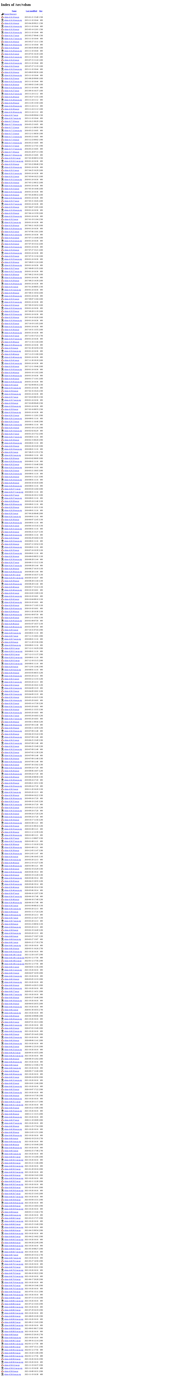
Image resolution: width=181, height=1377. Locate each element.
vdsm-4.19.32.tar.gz (11, 305)
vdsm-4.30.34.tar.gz (11, 820)
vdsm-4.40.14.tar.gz (11, 979)
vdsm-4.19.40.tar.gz (11, 354)
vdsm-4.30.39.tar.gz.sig (13, 854)
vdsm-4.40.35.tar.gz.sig (13, 1111)
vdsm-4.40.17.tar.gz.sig (13, 994)
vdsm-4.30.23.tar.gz (11, 752)
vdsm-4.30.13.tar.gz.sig (13, 694)
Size (40, 11)
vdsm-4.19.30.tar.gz (11, 293)
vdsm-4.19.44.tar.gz (11, 373)
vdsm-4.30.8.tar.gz (11, 924)
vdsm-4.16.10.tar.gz (11, 17)
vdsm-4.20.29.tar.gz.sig (13, 510)
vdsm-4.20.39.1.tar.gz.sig (13, 578)
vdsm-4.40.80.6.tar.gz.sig (13, 1331)
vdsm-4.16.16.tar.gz (11, 29)
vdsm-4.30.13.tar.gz (11, 691)
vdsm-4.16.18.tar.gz (11, 42)
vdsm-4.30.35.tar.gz (11, 826)
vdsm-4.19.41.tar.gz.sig (13, 363)
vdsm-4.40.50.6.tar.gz (12, 1187)
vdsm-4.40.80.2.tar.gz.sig (13, 1307)
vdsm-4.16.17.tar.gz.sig (13, 39)
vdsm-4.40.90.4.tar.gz (12, 1359)
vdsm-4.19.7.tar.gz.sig (12, 400)
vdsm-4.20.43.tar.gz (11, 605)
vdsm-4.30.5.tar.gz (11, 906)
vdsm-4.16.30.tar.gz (11, 109)
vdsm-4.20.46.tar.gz (11, 624)
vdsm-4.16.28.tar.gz (11, 97)
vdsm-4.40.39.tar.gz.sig (13, 1135)
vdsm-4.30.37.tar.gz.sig (13, 841)
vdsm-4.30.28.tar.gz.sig (13, 780)
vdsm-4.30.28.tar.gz (11, 777)
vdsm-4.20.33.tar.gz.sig (13, 541)
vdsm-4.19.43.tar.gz (11, 366)
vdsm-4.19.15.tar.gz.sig (13, 192)
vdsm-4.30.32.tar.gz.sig (13, 811)
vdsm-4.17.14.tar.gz (11, 140)
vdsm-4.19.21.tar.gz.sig (13, 235)
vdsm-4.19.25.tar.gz (11, 256)
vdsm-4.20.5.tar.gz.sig (12, 633)
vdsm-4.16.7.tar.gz (11, 115)
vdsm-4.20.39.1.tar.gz (12, 575)
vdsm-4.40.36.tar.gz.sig (13, 1117)
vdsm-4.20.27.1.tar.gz (12, 489)
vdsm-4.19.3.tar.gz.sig (12, 290)
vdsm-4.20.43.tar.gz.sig (13, 608)
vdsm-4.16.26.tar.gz (11, 85)
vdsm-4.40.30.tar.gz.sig (13, 1074)
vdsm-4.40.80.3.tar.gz (12, 1310)
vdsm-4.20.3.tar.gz (11, 513)
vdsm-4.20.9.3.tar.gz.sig (13, 664)
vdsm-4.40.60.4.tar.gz (12, 1230)
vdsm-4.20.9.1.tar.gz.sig (13, 651)
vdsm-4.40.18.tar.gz (11, 998)
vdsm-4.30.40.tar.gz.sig (13, 866)
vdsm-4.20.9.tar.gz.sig (12, 670)
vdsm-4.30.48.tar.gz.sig (13, 903)
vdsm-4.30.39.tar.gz (11, 850)
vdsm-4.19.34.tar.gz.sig (13, 320)
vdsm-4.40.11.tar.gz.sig (13, 970)
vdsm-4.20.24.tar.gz (11, 477)
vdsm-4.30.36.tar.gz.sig (13, 835)
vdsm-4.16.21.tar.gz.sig (13, 57)
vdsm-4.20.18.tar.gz (11, 440)
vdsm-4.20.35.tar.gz (11, 550)
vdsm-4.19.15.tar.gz (11, 189)
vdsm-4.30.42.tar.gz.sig (13, 872)
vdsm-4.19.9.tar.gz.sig (12, 412)
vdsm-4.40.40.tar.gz (11, 1145)
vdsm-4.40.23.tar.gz (11, 1034)
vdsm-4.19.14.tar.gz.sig (13, 186)
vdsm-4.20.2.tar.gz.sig (12, 455)
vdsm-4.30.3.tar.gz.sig (12, 792)
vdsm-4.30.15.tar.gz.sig (13, 706)
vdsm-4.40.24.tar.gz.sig (13, 1043)
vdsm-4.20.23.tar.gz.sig (13, 474)
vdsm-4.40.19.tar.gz (11, 1004)
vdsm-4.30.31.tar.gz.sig (13, 805)
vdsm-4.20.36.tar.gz (11, 556)
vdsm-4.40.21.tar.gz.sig (13, 1025)
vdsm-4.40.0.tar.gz (11, 936)
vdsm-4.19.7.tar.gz (11, 397)
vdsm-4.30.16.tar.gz (11, 710)
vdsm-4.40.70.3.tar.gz (12, 1273)
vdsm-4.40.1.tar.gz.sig (12, 945)
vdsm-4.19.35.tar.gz (11, 324)
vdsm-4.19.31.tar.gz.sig (13, 302)
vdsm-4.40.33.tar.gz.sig (13, 1092)
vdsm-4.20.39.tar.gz (11, 581)
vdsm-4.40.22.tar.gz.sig (13, 1031)
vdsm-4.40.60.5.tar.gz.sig (13, 1240)
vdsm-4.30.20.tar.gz (11, 734)
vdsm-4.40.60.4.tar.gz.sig (13, 1233)
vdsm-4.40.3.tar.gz (11, 1065)
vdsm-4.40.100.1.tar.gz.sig (14, 958)
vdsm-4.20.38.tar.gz (11, 569)
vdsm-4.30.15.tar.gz (11, 703)
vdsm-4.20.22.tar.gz (11, 464)
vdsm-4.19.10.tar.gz (11, 164)
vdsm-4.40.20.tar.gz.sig (13, 1019)
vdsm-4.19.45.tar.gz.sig (13, 382)
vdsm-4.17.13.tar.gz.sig (13, 137)
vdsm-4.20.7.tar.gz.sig (12, 639)
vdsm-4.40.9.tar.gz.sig (12, 1338)
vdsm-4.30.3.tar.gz (11, 789)
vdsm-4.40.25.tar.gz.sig (13, 1050)
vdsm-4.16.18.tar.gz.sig (13, 45)
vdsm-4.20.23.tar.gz (11, 471)
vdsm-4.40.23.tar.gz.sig (13, 1037)
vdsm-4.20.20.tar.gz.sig (13, 461)
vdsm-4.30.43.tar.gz (11, 875)
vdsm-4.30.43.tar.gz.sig (13, 878)
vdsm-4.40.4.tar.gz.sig (12, 1142)
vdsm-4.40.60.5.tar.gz (12, 1236)
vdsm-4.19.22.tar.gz (11, 238)
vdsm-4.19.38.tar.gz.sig (13, 345)
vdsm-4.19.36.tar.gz (11, 330)
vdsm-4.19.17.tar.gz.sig (13, 204)
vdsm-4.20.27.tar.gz (11, 495)
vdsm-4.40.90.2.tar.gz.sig (13, 1350)
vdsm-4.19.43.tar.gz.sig (13, 369)
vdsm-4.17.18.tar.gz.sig (13, 155)
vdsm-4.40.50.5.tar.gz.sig (13, 1184)
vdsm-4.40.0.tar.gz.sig (12, 939)
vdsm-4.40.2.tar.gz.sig (12, 1013)
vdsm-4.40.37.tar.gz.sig (13, 1123)
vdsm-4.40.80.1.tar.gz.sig (13, 1301)
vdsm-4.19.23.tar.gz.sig (13, 247)
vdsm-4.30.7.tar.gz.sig (12, 921)
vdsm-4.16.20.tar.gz (11, 48)
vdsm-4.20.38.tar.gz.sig (13, 572)
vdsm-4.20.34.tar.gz (11, 544)
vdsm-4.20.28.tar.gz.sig (13, 504)
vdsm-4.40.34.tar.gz (11, 1096)
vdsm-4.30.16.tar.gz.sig (13, 713)
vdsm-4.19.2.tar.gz (11, 219)
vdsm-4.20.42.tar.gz (11, 599)
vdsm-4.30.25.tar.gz (11, 765)
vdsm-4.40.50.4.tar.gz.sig (13, 1178)
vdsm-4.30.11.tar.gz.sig (13, 682)
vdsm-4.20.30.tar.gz (11, 520)
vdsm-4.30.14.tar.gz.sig (13, 700)
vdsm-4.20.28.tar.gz (11, 501)
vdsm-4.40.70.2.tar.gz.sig (13, 1270)
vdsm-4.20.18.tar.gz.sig (13, 443)
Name (14, 11)
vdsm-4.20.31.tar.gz (11, 526)
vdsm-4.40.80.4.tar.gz (12, 1316)
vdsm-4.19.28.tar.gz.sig (13, 278)
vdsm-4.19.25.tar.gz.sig (13, 259)
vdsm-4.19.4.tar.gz (11, 348)
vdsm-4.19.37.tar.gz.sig (13, 339)
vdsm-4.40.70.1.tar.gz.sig (13, 1264)
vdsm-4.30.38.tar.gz (11, 844)
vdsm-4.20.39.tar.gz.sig (13, 584)
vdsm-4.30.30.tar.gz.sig (13, 798)
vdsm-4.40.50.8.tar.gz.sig (13, 1203)
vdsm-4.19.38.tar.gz (11, 342)
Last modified (31, 11)
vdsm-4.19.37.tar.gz (11, 336)
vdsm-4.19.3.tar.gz (11, 287)
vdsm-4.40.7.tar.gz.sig (12, 1258)
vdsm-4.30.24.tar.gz (11, 759)
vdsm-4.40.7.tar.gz (11, 1255)
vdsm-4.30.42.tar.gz (11, 869)
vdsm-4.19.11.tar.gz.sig (13, 173)
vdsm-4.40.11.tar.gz (11, 967)
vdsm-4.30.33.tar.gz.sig (13, 817)
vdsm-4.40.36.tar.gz (11, 1114)
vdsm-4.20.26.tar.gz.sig (13, 486)
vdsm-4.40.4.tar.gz (11, 1138)
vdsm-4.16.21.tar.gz (11, 54)
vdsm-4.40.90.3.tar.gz (12, 1353)
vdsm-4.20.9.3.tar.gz (12, 661)
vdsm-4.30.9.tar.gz (11, 930)
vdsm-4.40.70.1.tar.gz (12, 1261)
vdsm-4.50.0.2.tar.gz (12, 1365)
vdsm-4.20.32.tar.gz (11, 532)
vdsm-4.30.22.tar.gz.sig (13, 749)
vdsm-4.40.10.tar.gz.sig (13, 952)
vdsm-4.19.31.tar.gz (11, 299)
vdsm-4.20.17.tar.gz (11, 434)
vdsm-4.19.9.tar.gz (11, 409)
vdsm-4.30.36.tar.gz (11, 832)
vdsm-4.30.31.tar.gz (11, 801)
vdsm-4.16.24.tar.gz (11, 72)
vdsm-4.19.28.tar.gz (11, 274)
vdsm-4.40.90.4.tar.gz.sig (13, 1362)
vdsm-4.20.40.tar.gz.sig (13, 590)
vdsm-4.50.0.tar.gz (11, 1371)
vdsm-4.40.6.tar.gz (11, 1212)
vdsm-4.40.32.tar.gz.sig (13, 1086)
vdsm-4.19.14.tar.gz (11, 183)
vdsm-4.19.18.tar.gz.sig (13, 210)
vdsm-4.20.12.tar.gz (11, 415)
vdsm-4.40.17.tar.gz (11, 991)
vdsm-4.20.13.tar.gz (11, 422)
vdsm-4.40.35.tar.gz (11, 1108)
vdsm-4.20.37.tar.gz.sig (13, 566)
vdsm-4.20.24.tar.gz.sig (13, 480)
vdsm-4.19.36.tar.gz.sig (13, 333)
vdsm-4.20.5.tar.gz (11, 630)
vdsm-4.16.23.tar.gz (11, 66)
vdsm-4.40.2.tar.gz (11, 1010)
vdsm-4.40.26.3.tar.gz (12, 1053)
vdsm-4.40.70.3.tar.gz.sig (13, 1276)
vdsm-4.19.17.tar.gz (11, 201)
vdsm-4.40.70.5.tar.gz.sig (13, 1289)
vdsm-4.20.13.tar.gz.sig (13, 425)
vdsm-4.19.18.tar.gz (11, 207)
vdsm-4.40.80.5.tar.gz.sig (13, 1325)
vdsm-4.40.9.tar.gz (11, 1335)
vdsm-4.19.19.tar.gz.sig (13, 216)
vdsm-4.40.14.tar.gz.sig (13, 982)
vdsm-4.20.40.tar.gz (11, 587)
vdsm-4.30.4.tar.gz (11, 857)
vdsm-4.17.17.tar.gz (11, 146)
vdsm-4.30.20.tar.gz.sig (13, 737)
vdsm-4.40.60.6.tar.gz (12, 1243)
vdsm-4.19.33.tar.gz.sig (13, 314)
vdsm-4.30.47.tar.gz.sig (13, 896)
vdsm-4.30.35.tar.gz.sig (13, 829)
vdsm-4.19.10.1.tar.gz (12, 158)
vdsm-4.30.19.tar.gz (11, 728)
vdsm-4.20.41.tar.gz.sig (13, 596)
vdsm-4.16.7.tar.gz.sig (12, 118)
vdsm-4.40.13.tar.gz (11, 973)
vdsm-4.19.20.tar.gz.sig (13, 229)
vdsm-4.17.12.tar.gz (11, 127)
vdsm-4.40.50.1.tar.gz (12, 1157)
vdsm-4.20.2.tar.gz (11, 452)
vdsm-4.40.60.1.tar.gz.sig (13, 1221)
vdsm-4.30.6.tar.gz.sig (12, 915)
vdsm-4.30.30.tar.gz (11, 795)
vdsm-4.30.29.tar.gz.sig (13, 786)
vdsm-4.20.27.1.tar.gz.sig (13, 492)
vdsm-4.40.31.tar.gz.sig (13, 1080)
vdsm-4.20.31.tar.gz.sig (13, 529)
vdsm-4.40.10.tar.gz (11, 948)
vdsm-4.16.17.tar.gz (11, 36)
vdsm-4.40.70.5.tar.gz (12, 1286)
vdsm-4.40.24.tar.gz (11, 1040)
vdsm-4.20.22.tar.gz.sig (13, 468)
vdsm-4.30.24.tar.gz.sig (13, 762)
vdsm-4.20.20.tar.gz (11, 458)
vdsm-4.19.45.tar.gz (11, 379)
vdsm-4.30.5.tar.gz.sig (12, 909)
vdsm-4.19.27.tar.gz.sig (13, 271)
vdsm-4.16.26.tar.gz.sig (13, 88)
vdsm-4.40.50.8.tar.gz (12, 1200)
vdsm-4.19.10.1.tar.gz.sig (13, 161)
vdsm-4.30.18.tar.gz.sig (13, 725)
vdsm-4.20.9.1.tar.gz (12, 648)
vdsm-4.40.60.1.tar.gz (12, 1218)
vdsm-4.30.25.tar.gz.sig (13, 768)
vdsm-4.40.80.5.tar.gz (12, 1322)
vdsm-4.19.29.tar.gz (11, 281)
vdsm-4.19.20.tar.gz (11, 225)
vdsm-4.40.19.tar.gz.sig (13, 1007)
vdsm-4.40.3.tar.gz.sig (12, 1068)
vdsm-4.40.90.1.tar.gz (12, 1341)
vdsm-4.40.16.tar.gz (11, 985)
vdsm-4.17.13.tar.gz (11, 134)
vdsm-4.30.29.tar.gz (11, 783)
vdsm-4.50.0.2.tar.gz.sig (13, 1368)
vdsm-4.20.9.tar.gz (11, 667)
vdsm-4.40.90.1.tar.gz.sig (13, 1344)
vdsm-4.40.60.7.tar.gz (12, 1249)
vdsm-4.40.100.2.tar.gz (13, 961)
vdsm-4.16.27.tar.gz (11, 91)
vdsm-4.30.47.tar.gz (11, 893)
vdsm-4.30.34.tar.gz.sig (13, 823)
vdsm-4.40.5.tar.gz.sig (12, 1154)
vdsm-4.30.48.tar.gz (11, 899)
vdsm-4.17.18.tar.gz (11, 152)
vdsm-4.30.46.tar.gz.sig (13, 890)
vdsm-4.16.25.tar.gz (11, 78)
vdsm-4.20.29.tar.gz (11, 507)
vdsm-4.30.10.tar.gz (11, 673)
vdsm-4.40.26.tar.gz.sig (13, 1062)
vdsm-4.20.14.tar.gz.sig (13, 431)
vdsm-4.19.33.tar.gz (11, 311)
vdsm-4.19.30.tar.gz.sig (13, 296)
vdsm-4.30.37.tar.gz (11, 838)
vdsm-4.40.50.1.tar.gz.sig (13, 1160)
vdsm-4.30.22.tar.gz (11, 746)
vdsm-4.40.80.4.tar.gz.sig (13, 1319)
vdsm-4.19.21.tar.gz (11, 232)
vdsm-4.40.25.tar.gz (11, 1047)
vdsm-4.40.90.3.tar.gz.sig (13, 1356)
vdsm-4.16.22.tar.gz (11, 60)
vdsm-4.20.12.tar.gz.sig (13, 418)
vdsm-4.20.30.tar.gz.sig (13, 523)
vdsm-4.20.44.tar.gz (11, 611)
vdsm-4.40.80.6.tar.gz (12, 1328)
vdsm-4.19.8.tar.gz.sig (12, 406)
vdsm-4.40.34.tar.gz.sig (13, 1099)
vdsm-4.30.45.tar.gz (11, 881)
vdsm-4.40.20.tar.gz (11, 1016)
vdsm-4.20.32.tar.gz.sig (13, 535)
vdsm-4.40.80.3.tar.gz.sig (13, 1313)
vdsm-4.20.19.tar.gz (11, 446)
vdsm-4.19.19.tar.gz (11, 213)
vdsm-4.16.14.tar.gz (11, 23)
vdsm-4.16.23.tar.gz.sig (13, 69)
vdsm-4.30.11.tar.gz (11, 679)
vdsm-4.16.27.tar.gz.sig (13, 94)
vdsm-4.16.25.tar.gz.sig (13, 81)
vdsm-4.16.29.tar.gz (11, 103)
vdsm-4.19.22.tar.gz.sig (13, 241)
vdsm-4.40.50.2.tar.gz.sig (13, 1166)
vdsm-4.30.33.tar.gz (11, 814)
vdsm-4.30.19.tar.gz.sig (13, 731)
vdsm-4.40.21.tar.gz (11, 1022)
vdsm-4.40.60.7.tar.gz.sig (13, 1252)
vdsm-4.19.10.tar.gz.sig (13, 167)
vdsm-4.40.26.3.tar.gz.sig (13, 1056)
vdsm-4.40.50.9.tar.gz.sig (13, 1209)
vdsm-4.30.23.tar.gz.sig (13, 755)
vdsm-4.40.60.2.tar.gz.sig (13, 1227)
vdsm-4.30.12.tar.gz (11, 685)
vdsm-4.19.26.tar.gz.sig (13, 265)
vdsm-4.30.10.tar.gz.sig (13, 676)
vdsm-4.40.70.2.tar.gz (12, 1267)
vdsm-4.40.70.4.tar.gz (12, 1279)
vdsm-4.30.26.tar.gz (11, 771)
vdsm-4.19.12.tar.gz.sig (13, 180)
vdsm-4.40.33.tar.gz (11, 1089)
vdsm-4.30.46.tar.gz (11, 887)
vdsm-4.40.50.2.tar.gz (12, 1163)
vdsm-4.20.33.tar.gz (11, 538)
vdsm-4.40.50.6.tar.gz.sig (13, 1191)
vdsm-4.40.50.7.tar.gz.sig (13, 1197)
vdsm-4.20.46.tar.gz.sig (13, 627)
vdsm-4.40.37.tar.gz (11, 1120)
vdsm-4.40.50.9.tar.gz (12, 1206)
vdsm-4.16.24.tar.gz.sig (13, 75)
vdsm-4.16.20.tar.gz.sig (13, 51)
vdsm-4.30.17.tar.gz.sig (13, 719)
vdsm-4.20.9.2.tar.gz (12, 654)
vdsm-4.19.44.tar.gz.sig (13, 376)
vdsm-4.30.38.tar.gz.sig (13, 847)
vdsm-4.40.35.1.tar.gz (12, 1102)
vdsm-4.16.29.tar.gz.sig (13, 106)
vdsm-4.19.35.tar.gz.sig (13, 327)
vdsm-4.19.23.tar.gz (11, 244)
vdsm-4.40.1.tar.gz (11, 942)
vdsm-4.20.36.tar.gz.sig (13, 559)
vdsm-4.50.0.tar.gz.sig (12, 1374)
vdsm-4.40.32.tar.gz (11, 1083)
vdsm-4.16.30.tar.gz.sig (13, 112)
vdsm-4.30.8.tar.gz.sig (12, 927)
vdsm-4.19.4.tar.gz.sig (12, 351)
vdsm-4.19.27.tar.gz (11, 268)
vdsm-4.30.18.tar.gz (11, 722)
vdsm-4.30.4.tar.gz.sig (12, 860)
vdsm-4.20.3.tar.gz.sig (12, 517)
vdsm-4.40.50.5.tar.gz (12, 1181)
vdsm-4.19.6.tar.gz (11, 391)
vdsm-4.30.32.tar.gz (11, 808)
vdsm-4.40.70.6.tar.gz (12, 1292)
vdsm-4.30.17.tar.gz (11, 716)
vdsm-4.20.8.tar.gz (11, 642)
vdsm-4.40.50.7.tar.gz (12, 1194)
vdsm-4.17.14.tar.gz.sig (13, 143)
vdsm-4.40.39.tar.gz (11, 1132)
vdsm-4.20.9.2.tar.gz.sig (13, 657)
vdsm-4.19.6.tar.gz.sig (12, 394)
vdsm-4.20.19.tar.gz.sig (13, 449)
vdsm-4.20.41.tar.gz (11, 593)
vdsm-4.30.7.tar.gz (11, 918)
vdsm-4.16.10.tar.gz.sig (13, 20)
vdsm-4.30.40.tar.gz (11, 863)
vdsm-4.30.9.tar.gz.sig (12, 933)
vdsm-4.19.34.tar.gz (11, 317)
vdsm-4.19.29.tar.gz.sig (13, 284)
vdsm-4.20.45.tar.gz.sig (13, 621)
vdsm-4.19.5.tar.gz (11, 385)
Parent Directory (10, 14)
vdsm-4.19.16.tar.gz (11, 195)
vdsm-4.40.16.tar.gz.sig (13, 988)
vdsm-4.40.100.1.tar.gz (13, 955)
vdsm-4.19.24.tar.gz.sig (13, 253)
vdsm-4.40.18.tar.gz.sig (13, 1001)
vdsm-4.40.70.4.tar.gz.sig (13, 1282)
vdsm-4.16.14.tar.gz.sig (13, 26)
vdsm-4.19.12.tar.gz (11, 176)
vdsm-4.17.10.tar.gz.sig (13, 124)
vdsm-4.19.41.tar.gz (11, 360)
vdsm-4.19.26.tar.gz (11, 262)
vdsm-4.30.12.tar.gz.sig (13, 688)
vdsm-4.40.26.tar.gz (11, 1059)
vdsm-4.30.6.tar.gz (11, 912)
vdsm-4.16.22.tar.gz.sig (13, 63)
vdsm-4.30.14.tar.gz (11, 697)
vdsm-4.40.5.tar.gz (11, 1151)
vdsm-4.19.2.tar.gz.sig (12, 222)
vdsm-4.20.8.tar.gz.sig (12, 645)
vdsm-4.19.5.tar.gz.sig (12, 388)
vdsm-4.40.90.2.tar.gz (12, 1347)
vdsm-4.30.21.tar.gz (11, 740)
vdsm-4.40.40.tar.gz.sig (13, 1148)
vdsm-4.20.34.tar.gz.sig (13, 547)
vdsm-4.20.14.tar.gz (11, 428)
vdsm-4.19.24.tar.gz (11, 250)
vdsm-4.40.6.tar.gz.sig (12, 1215)
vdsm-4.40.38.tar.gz (11, 1126)
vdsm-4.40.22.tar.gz (11, 1028)
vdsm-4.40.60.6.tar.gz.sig (13, 1246)
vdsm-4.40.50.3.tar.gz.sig (13, 1172)
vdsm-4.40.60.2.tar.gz (12, 1224)
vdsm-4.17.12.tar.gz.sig (13, 130)
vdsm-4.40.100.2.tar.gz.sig (14, 964)
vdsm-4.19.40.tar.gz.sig (13, 357)
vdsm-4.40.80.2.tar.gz (12, 1304)
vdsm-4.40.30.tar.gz (11, 1071)
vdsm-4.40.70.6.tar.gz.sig (13, 1295)
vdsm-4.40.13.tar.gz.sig (13, 976)
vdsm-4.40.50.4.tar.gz (12, 1175)
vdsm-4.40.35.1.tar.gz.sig (13, 1105)
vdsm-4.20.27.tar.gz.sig (13, 498)
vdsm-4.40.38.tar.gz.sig (13, 1129)
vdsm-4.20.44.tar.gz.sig (13, 615)
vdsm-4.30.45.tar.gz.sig (13, 884)
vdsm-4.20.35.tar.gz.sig (13, 553)
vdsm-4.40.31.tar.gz (11, 1077)
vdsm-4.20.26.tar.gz (11, 483)
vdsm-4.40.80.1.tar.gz (12, 1298)
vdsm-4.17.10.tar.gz (11, 121)
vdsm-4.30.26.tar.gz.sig (13, 774)
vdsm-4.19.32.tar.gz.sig (13, 308)
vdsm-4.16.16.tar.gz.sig (13, 32)
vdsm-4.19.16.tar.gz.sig (13, 198)
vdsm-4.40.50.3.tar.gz (12, 1169)
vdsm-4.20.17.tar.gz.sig (13, 437)
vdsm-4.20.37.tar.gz (11, 562)
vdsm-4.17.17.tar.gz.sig (13, 149)
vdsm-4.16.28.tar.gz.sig (13, 100)
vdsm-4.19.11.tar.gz (11, 170)
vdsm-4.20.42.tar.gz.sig (13, 602)
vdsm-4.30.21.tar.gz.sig (13, 743)
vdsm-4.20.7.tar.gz (11, 636)
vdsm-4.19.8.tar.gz (11, 403)
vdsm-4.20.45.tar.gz (11, 618)
